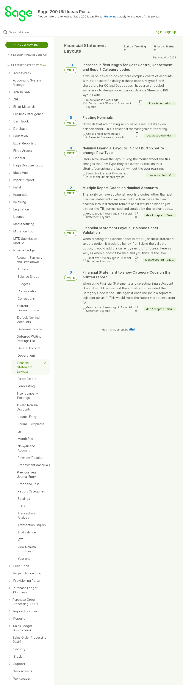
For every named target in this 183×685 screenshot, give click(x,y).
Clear (43, 65)
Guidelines (111, 16)
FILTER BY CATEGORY (23, 65)
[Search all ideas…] (29, 32)
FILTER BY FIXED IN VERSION (27, 54)
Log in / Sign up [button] (165, 32)
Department (96, 103)
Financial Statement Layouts (107, 137)
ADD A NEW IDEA (26, 44)
